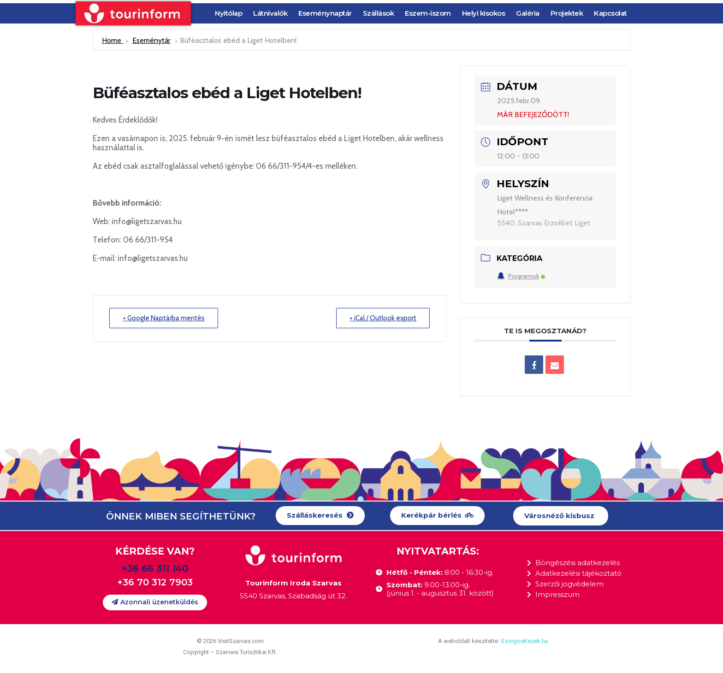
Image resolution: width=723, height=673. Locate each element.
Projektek (567, 13)
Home (112, 40)
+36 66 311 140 (155, 568)
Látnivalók (270, 13)
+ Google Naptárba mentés (164, 318)
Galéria (527, 13)
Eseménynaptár (325, 13)
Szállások (378, 13)
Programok (521, 276)
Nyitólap (228, 13)
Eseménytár (151, 40)
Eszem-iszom (428, 13)
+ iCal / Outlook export (383, 318)
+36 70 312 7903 (155, 582)
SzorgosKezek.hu (524, 641)
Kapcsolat (610, 13)
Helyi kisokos (483, 13)
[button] (320, 515)
